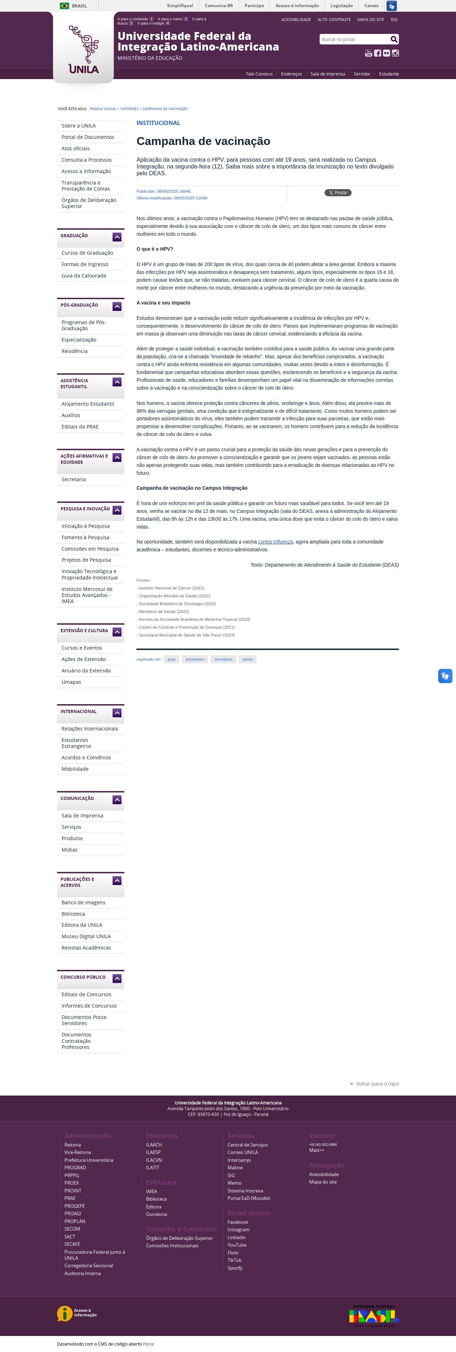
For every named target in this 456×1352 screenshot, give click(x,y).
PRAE (70, 1198)
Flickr (386, 53)
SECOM (72, 1229)
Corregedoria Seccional (88, 1266)
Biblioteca (156, 1199)
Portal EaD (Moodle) (249, 1198)
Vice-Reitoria (77, 1152)
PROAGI (72, 1214)
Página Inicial (103, 108)
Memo (235, 1183)
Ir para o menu (173, 19)
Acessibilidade (324, 1174)
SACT (69, 1237)
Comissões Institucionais (172, 1246)
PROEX (71, 1183)
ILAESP (153, 1152)
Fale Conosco (259, 74)
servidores (223, 659)
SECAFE (72, 1244)
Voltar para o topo (377, 1083)
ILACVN (154, 1160)
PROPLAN (75, 1221)
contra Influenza (275, 542)
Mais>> (316, 1150)
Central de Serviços (248, 1145)
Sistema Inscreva (245, 1191)
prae (172, 659)
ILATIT (152, 1168)
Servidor (362, 74)
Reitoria (72, 1145)
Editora (153, 1207)
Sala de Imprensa (328, 74)
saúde (248, 659)
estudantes (195, 659)
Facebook (377, 53)
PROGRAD (75, 1168)
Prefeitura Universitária (88, 1160)
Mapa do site (370, 19)
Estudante (389, 74)
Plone (148, 1344)
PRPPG (71, 1175)
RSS (394, 19)
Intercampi (239, 1160)
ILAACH (154, 1145)
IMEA (151, 1192)
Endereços (291, 74)
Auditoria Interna (82, 1273)
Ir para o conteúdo (136, 19)
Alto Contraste (334, 19)
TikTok (235, 1260)
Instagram (395, 53)
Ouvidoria (156, 1214)
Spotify (235, 1268)
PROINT (72, 1191)
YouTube (368, 53)
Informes (129, 108)
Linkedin (237, 1237)
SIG (231, 1175)
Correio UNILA (243, 1152)
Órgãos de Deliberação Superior (179, 1238)
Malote (235, 1168)
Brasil (79, 6)
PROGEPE (74, 1206)
